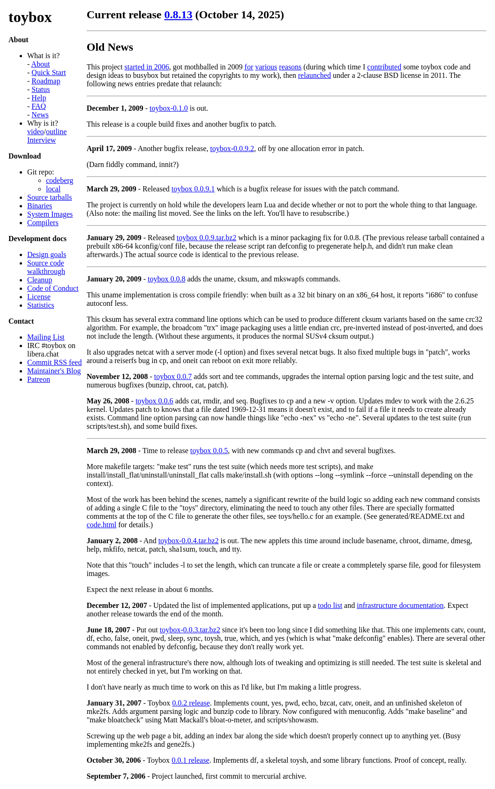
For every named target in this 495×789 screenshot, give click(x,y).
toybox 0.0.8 (166, 279)
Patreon (38, 379)
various (266, 67)
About (40, 64)
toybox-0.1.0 (169, 108)
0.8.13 (178, 14)
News (39, 115)
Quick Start (48, 72)
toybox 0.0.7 (173, 376)
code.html (102, 525)
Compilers (43, 223)
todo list (330, 605)
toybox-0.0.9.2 (232, 148)
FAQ (38, 106)
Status (40, 89)
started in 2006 (147, 67)
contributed (384, 67)
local (53, 189)
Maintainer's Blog (54, 371)
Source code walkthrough (46, 267)
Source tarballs (49, 197)
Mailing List (46, 337)
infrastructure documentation (400, 605)
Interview (41, 140)
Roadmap (45, 81)
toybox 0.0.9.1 (193, 189)
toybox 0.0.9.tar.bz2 (207, 238)
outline (56, 132)
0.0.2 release (191, 703)
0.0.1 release (190, 760)
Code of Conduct (52, 288)
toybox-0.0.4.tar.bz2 (188, 541)
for (249, 67)
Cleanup (39, 280)
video (35, 132)
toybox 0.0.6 (154, 401)
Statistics (40, 305)
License (39, 297)
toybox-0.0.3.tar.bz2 (190, 630)
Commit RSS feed (54, 362)
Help (38, 98)
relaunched (314, 75)
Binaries (39, 206)
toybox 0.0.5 (209, 451)
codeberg (59, 180)
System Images (50, 214)
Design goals (46, 254)
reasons (290, 67)
